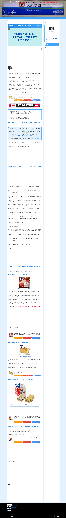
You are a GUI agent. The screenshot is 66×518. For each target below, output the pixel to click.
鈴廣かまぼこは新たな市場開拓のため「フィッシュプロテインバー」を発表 (22, 112)
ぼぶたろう (51, 31)
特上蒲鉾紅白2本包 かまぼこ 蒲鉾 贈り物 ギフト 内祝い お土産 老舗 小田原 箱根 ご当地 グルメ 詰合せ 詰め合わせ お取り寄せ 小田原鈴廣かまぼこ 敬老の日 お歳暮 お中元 (27, 334)
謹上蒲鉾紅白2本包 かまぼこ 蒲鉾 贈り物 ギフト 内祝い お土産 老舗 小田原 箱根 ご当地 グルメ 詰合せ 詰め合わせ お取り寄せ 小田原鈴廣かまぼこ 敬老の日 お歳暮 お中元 (27, 97)
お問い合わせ (42, 515)
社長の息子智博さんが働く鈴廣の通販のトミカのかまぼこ (19, 117)
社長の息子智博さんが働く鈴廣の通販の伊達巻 (18, 116)
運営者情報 (50, 515)
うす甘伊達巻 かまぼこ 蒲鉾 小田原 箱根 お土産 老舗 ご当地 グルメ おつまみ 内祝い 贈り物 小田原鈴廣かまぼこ (27, 372)
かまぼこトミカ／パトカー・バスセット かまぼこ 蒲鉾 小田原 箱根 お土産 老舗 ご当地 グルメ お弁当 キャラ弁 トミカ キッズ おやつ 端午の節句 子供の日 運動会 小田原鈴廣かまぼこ (24, 405)
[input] (51, 23)
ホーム (38, 515)
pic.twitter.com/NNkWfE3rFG (29, 135)
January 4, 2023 (36, 138)
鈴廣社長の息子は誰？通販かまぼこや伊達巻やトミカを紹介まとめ (20, 118)
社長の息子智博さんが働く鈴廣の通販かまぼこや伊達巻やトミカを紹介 (20, 113)
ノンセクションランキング (13, 509)
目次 (23, 109)
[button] (58, 22)
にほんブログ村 (11, 507)
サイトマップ (46, 515)
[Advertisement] (25, 58)
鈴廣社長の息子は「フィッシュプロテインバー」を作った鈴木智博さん (20, 111)
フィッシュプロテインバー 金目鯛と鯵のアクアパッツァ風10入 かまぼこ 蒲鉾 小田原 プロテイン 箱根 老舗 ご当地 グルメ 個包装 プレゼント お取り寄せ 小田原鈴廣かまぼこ (27, 439)
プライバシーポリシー (56, 515)
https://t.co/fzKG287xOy (20, 135)
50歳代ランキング (14, 505)
